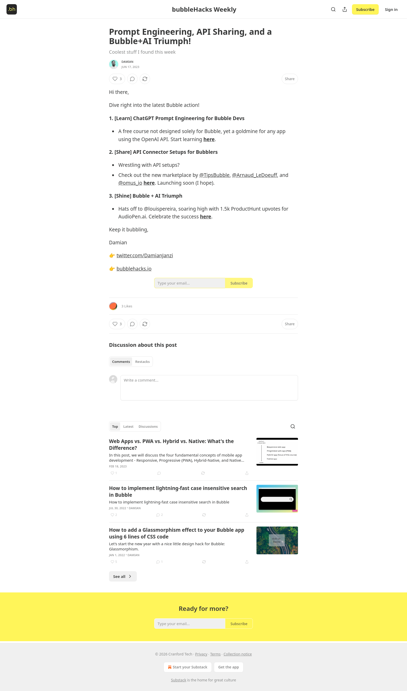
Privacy (201, 654)
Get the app (228, 667)
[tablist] (131, 361)
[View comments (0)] (132, 79)
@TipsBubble (214, 175)
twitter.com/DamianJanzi (145, 255)
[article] (203, 457)
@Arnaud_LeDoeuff (254, 175)
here (209, 139)
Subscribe (365, 9)
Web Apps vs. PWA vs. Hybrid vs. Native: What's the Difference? (171, 444)
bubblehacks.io (134, 268)
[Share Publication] (345, 9)
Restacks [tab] (142, 361)
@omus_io (130, 182)
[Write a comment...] (209, 387)
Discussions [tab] (148, 426)
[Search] (333, 9)
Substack (178, 680)
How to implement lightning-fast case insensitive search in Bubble (178, 491)
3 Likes (126, 306)
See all (123, 576)
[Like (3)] (117, 79)
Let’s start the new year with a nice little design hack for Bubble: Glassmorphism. (167, 546)
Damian (127, 62)
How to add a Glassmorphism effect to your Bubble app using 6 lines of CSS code (176, 533)
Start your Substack (187, 667)
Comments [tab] (121, 361)
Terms (215, 654)
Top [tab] (115, 426)
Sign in (391, 9)
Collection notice (237, 654)
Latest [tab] (128, 426)
